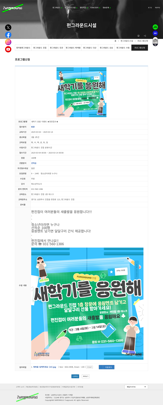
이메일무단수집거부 (68, 387)
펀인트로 (155, 27)
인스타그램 (8, 42)
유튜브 (8, 49)
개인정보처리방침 (32, 387)
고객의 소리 (20, 387)
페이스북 (8, 35)
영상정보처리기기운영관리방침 (50, 387)
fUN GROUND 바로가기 (155, 41)
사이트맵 (80, 387)
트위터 (8, 27)
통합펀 (155, 33)
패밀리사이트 (131, 387)
